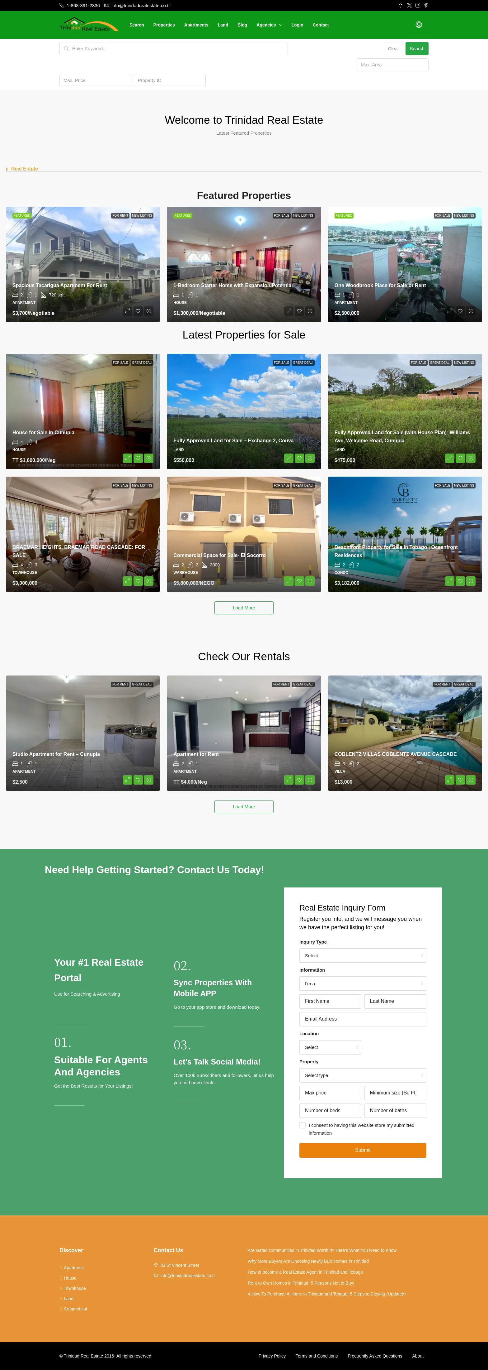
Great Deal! (142, 362)
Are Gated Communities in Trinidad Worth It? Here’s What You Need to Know (322, 1250)
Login (297, 24)
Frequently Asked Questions (375, 1355)
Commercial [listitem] (73, 1308)
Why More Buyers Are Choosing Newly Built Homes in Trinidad (308, 1261)
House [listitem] (67, 1278)
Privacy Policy (272, 1355)
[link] (83, 264)
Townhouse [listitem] (72, 1288)
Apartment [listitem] (71, 1267)
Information (312, 970)
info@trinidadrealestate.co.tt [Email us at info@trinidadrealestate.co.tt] (187, 1275)
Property (309, 1061)
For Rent (120, 215)
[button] (244, 169)
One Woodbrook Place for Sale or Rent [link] (380, 285)
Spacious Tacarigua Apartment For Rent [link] (59, 285)
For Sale (281, 215)
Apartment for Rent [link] (196, 754)
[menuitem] (418, 24)
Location (309, 1033)
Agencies (266, 24)
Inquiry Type (313, 942)
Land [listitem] (66, 1298)
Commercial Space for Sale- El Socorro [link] (219, 555)
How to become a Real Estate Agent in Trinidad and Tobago (305, 1272)
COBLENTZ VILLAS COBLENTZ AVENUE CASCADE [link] (396, 754)
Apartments (196, 24)
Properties (164, 24)
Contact (321, 24)
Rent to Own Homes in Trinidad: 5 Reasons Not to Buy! (301, 1283)
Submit (363, 1150)
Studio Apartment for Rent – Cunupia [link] (56, 754)
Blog (242, 24)
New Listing (142, 215)
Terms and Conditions (317, 1355)
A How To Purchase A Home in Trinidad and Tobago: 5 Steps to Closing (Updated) (327, 1293)
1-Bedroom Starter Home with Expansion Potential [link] (233, 285)
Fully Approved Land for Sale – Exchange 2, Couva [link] (233, 440)
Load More (244, 607)
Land (223, 24)
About (418, 1355)
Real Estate (24, 168)
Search (136, 24)
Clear (393, 48)
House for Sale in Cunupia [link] (43, 432)
